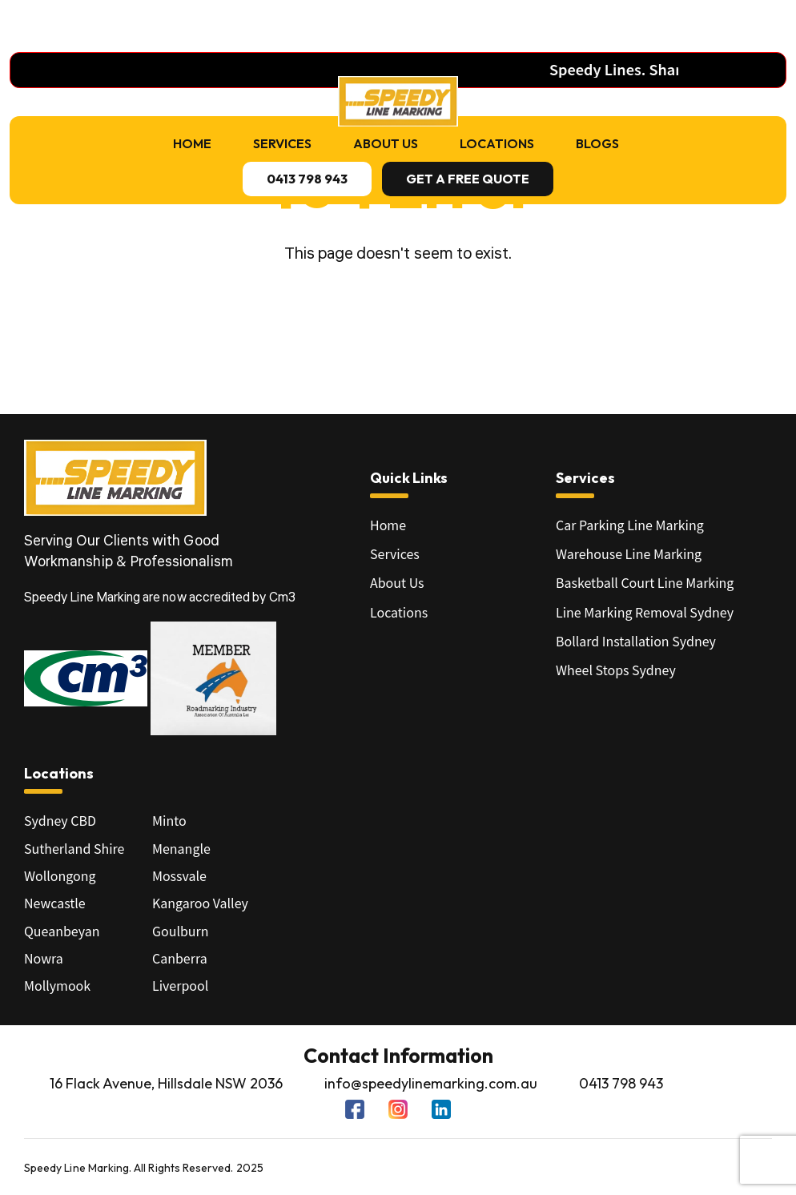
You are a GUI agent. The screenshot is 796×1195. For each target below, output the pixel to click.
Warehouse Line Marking (629, 553)
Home (192, 143)
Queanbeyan (61, 930)
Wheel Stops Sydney (616, 669)
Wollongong (60, 875)
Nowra (43, 958)
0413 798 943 (621, 1083)
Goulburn (180, 930)
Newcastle (55, 902)
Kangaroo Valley (200, 902)
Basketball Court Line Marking (645, 582)
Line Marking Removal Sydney (645, 612)
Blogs (597, 143)
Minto (169, 820)
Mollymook (57, 985)
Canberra (179, 958)
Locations (497, 143)
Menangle (181, 848)
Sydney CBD (60, 820)
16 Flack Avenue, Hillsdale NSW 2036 (166, 1083)
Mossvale (179, 875)
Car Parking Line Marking (630, 524)
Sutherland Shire (74, 848)
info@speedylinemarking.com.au (430, 1083)
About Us (385, 143)
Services (282, 143)
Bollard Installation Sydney (636, 640)
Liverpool (180, 985)
